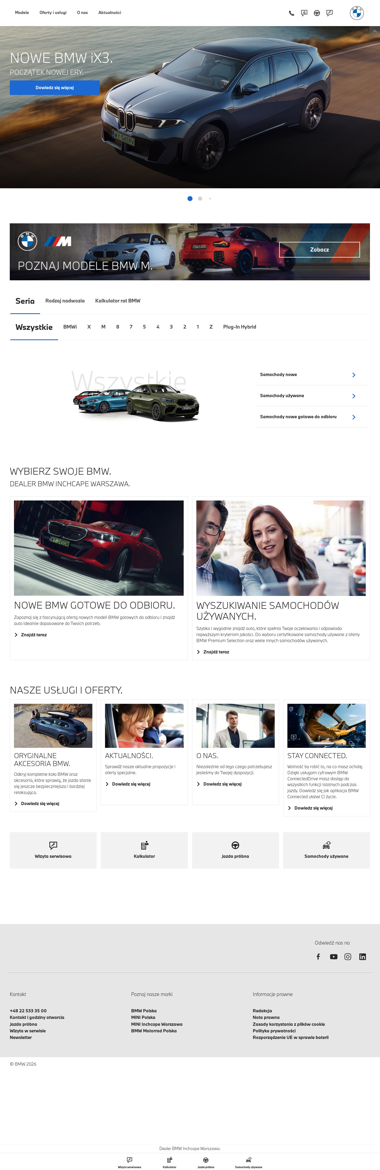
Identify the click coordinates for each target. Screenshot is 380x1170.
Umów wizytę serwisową (336, 145)
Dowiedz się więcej (55, 87)
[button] (190, 198)
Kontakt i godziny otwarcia (37, 1017)
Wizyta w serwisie (28, 1030)
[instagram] (347, 961)
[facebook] (318, 961)
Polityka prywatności (274, 1030)
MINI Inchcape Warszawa (157, 1024)
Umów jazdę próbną (336, 127)
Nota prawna (266, 1017)
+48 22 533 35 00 (28, 1010)
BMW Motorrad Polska (154, 1030)
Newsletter (21, 1037)
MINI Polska (143, 1017)
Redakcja (262, 1010)
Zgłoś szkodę (336, 164)
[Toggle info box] (373, 31)
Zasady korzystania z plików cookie (289, 1024)
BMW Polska (144, 1010)
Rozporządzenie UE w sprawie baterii (291, 1037)
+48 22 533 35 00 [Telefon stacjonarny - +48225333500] (329, 72)
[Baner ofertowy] (190, 251)
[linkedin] (362, 961)
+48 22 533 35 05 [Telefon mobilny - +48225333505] (323, 78)
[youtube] (333, 961)
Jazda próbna (23, 1024)
